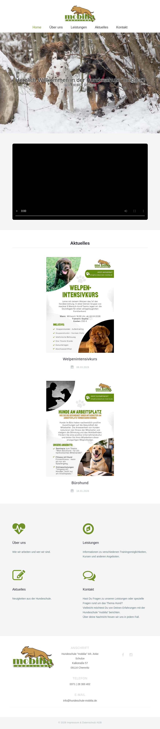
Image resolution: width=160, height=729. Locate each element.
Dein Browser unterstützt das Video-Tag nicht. (80, 182)
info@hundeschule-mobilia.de (80, 700)
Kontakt (121, 27)
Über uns (56, 27)
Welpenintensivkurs (80, 359)
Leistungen (79, 27)
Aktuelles (101, 27)
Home (37, 27)
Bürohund (80, 483)
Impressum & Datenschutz (81, 722)
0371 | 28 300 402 (80, 684)
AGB (99, 722)
